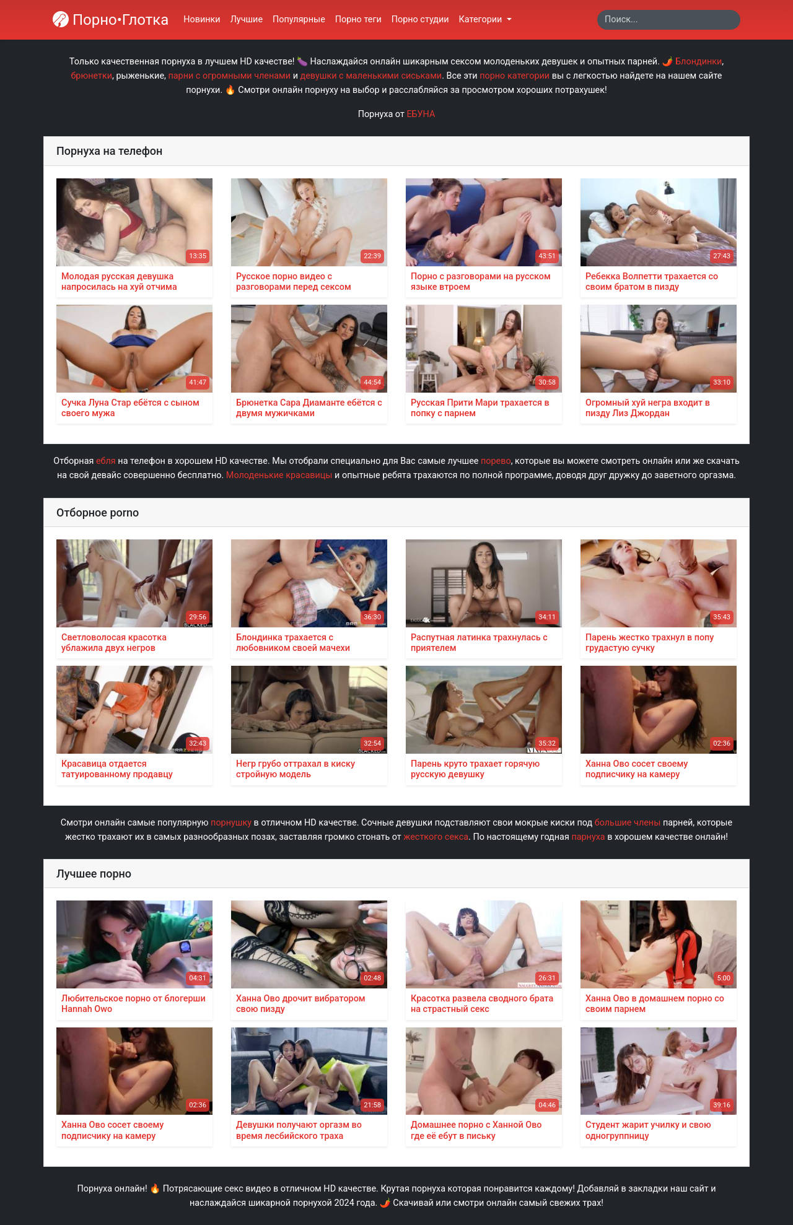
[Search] (668, 20)
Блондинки (698, 61)
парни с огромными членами (229, 76)
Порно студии (420, 19)
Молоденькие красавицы (279, 475)
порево (496, 461)
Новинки (201, 19)
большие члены (628, 822)
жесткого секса (435, 837)
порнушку (231, 822)
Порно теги (358, 19)
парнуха (588, 837)
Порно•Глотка (111, 19)
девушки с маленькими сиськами (371, 76)
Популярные (299, 19)
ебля (106, 461)
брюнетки (92, 76)
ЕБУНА (420, 114)
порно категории (515, 76)
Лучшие (246, 19)
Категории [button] (481, 19)
